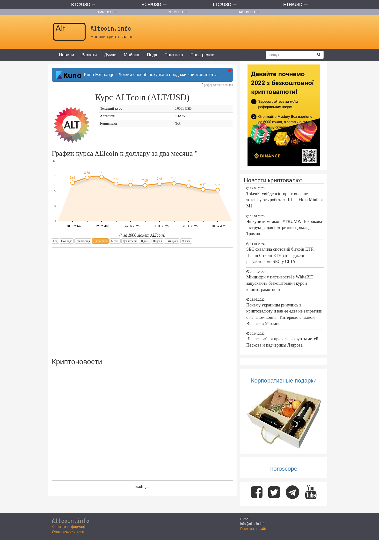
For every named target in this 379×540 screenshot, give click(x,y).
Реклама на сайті (253, 529)
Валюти (89, 54)
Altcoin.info (70, 520)
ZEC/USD (175, 12)
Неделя (157, 241)
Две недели (130, 241)
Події (152, 54)
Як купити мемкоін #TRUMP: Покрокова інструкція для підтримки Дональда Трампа (284, 227)
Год (55, 241)
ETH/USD (292, 4)
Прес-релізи (202, 54)
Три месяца (83, 241)
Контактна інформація (69, 527)
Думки (110, 54)
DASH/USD (246, 12)
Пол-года (66, 241)
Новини (66, 54)
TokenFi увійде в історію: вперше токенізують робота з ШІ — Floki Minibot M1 (284, 199)
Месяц (115, 241)
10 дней (144, 241)
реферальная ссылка (217, 85)
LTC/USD (222, 4)
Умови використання (68, 531)
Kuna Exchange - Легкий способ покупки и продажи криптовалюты (136, 75)
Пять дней (172, 241)
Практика (173, 54)
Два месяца (100, 241)
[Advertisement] (142, 299)
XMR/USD (105, 12)
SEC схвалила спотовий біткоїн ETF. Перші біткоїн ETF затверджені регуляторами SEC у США (280, 255)
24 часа (186, 241)
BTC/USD (80, 4)
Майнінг (132, 54)
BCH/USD (151, 4)
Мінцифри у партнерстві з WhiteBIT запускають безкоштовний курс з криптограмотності (279, 283)
